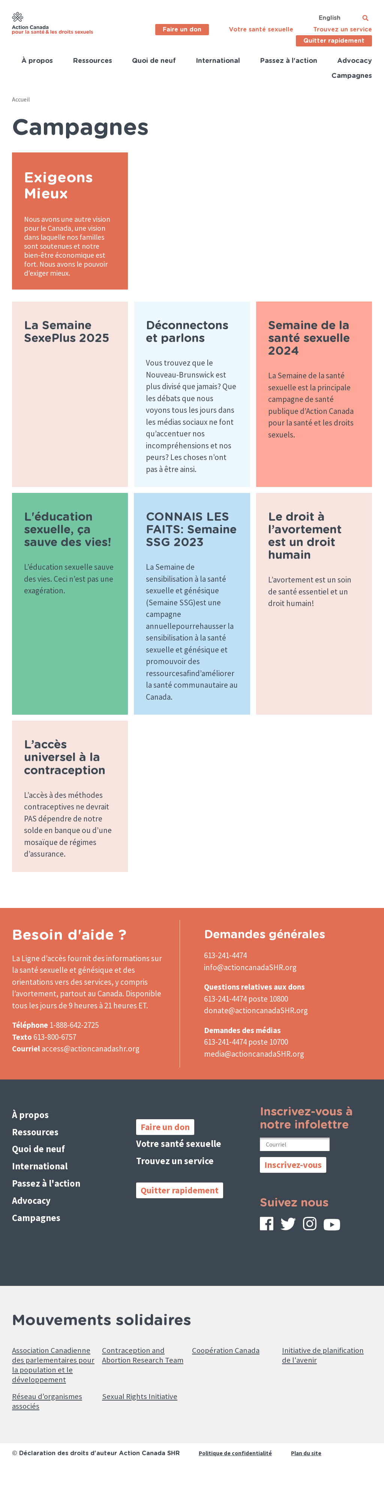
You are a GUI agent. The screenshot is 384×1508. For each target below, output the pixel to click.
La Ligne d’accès (39, 976)
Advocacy (354, 61)
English (329, 18)
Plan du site (309, 1492)
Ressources (92, 61)
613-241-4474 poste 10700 (246, 1060)
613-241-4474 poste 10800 (246, 1017)
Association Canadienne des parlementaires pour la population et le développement (50, 1391)
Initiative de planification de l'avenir (311, 1379)
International (218, 61)
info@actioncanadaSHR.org (250, 985)
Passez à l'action (288, 61)
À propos (37, 61)
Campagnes (352, 76)
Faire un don (182, 30)
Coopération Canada (230, 1367)
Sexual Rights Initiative (127, 1438)
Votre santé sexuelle (261, 30)
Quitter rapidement (333, 41)
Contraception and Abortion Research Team (137, 1379)
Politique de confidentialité (236, 1492)
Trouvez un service (342, 30)
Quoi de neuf (154, 61)
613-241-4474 (225, 973)
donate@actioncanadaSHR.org (256, 1028)
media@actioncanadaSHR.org (254, 1072)
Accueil (21, 99)
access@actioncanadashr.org (91, 1067)
